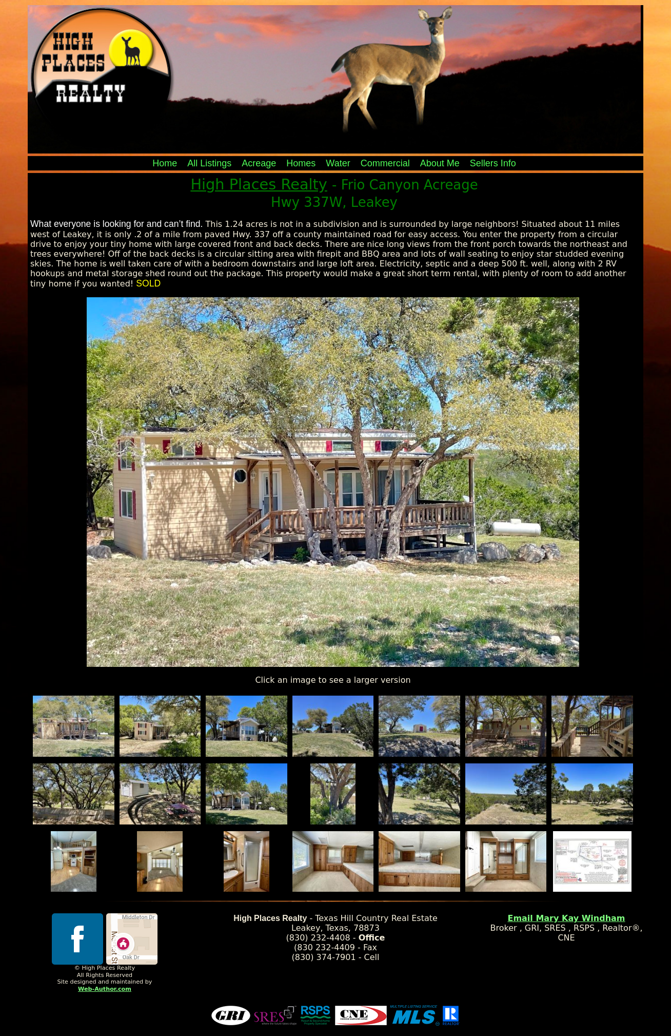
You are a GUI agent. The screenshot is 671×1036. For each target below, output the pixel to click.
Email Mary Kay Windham (566, 918)
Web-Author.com (104, 989)
